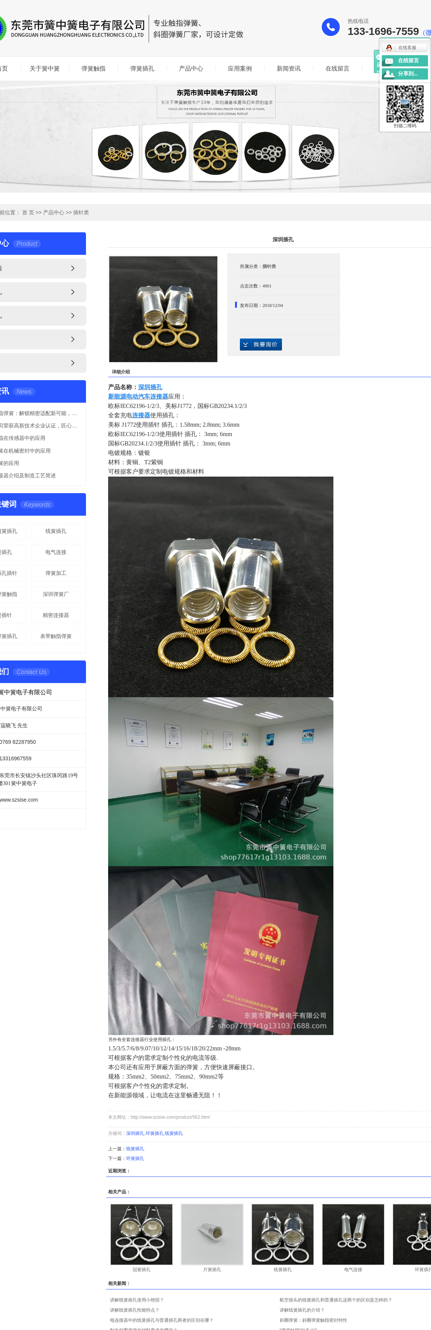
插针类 (81, 212)
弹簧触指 (93, 68)
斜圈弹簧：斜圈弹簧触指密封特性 (313, 1320)
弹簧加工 (55, 573)
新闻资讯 (289, 68)
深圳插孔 (135, 1133)
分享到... (408, 74)
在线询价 (261, 345)
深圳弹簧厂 (56, 594)
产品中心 (191, 68)
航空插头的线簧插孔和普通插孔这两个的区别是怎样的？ (336, 1300)
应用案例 (240, 68)
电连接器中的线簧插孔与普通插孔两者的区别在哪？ (162, 1320)
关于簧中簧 (45, 68)
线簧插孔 (55, 531)
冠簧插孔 (142, 1269)
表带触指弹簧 (56, 636)
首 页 (28, 212)
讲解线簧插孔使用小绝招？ (137, 1300)
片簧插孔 (212, 1269)
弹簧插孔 (142, 68)
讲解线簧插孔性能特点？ (135, 1310)
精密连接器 (56, 615)
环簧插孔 (155, 1133)
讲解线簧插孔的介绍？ (302, 1310)
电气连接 (55, 552)
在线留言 (338, 68)
